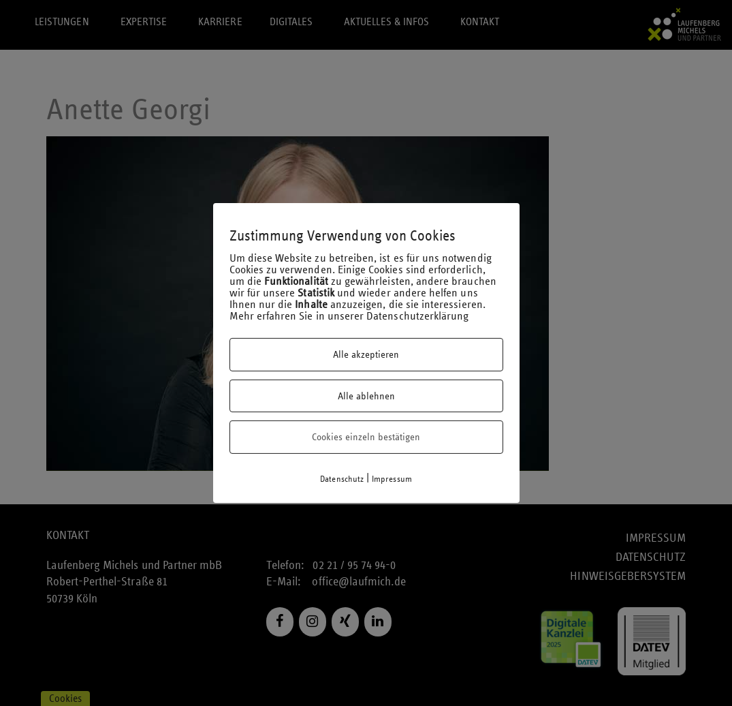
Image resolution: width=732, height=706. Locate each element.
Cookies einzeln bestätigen (366, 436)
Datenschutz (342, 479)
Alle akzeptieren (366, 354)
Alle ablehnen (366, 395)
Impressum (392, 479)
